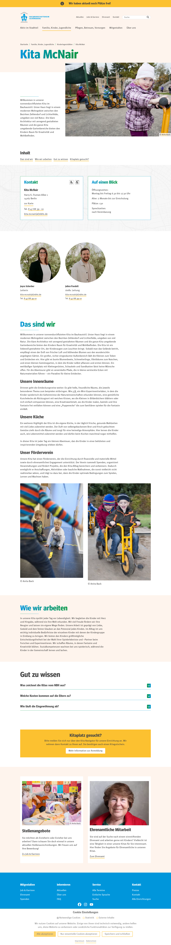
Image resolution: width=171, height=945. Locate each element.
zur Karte (28, 203)
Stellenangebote (36, 831)
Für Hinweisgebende (100, 931)
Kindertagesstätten (65, 45)
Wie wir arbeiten (43, 159)
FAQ (59, 899)
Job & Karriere (27, 890)
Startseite (24, 45)
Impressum (39, 931)
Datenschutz (56, 931)
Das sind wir (26, 159)
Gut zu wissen (61, 159)
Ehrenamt (106, 17)
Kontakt (116, 17)
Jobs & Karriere (93, 17)
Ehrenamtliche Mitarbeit (110, 830)
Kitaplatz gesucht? (79, 159)
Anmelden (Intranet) (126, 931)
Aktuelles (80, 17)
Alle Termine (98, 890)
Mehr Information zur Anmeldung (85, 751)
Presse (135, 890)
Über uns (61, 895)
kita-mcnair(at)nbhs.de (36, 214)
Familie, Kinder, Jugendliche (42, 45)
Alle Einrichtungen (141, 899)
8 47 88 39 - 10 (36, 209)
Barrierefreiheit (76, 931)
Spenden (24, 899)
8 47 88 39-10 (30, 298)
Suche (95, 899)
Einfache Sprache (101, 895)
